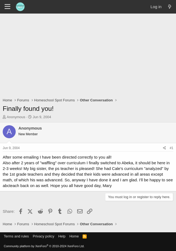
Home (74, 236)
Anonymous (16, 117)
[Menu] (7, 7)
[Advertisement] (88, 54)
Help (62, 236)
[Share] (164, 148)
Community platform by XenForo (44, 246)
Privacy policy (43, 236)
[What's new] (169, 7)
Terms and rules (16, 236)
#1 (171, 148)
